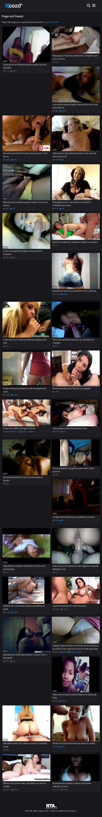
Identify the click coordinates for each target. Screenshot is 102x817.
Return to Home (51, 22)
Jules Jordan (28, 431)
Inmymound (75, 652)
